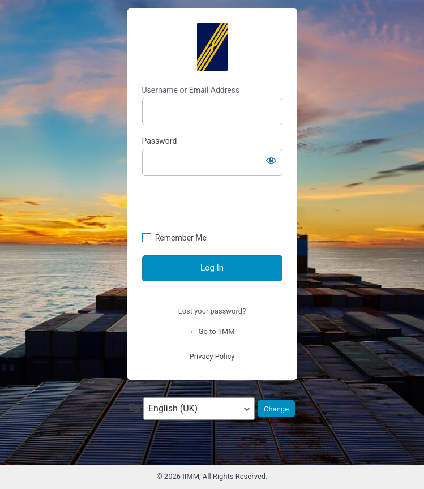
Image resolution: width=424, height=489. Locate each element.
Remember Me (181, 237)
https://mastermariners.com (212, 47)
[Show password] (271, 160)
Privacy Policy (211, 356)
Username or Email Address (191, 90)
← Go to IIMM (211, 331)
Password (159, 140)
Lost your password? (212, 311)
